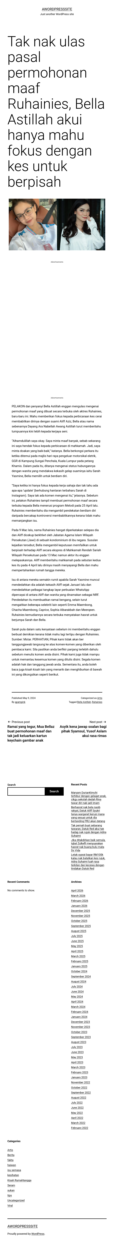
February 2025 (79, 961)
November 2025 (80, 915)
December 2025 (80, 910)
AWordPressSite (57, 9)
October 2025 (79, 920)
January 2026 (79, 905)
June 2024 (77, 991)
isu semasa (14, 1170)
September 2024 (81, 976)
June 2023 (77, 1052)
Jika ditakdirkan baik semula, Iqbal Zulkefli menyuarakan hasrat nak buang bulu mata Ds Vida (88, 845)
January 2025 (79, 966)
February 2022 (79, 1127)
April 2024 (77, 1001)
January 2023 (79, 1077)
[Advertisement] (57, 284)
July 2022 (77, 1102)
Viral (10, 1205)
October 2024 (79, 971)
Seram (11, 1185)
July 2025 (77, 936)
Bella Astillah (84, 702)
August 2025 (78, 931)
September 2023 (81, 1037)
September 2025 (81, 926)
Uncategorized (16, 1200)
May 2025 (77, 946)
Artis (99, 698)
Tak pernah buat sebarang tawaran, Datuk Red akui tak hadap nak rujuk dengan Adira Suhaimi (88, 830)
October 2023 (79, 1032)
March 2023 (78, 1067)
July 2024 (77, 986)
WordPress (37, 1233)
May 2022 (77, 1112)
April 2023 (77, 1062)
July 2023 (77, 1047)
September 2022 (81, 1092)
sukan (11, 1190)
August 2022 (78, 1097)
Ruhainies (97, 702)
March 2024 (78, 1006)
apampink (20, 702)
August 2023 (78, 1042)
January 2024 (79, 1016)
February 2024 (79, 1011)
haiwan (11, 1165)
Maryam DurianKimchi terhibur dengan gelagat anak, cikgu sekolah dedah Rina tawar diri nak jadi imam (88, 797)
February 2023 (79, 1072)
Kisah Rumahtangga (19, 1180)
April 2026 (77, 890)
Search (11, 784)
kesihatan (13, 1175)
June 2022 (77, 1107)
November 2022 (80, 1082)
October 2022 (79, 1087)
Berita (10, 1155)
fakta (10, 1160)
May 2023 (77, 1057)
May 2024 (77, 996)
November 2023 (80, 1026)
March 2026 (78, 895)
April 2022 (77, 1117)
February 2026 (79, 900)
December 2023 (80, 1021)
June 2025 (77, 941)
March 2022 (78, 1122)
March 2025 (78, 956)
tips (9, 1195)
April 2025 (77, 951)
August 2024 (78, 981)
